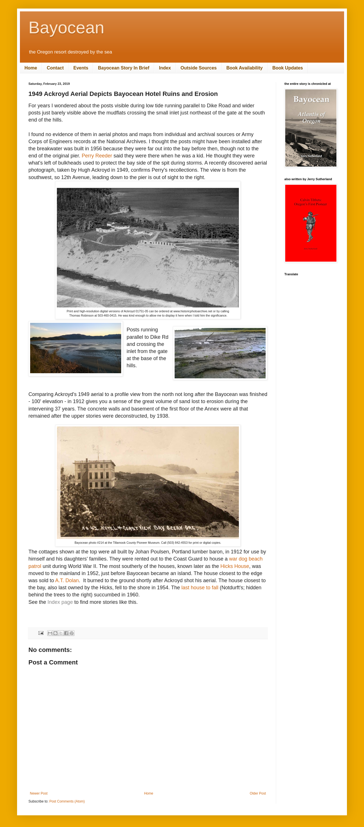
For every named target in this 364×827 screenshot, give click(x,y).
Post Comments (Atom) (67, 801)
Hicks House (234, 566)
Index (165, 67)
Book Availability (244, 67)
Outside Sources (199, 67)
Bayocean (66, 27)
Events (80, 67)
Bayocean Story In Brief (123, 67)
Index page (60, 602)
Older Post (258, 793)
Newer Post (38, 793)
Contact (55, 67)
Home (30, 67)
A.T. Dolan (67, 580)
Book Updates (287, 67)
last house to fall (199, 587)
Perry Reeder (97, 156)
